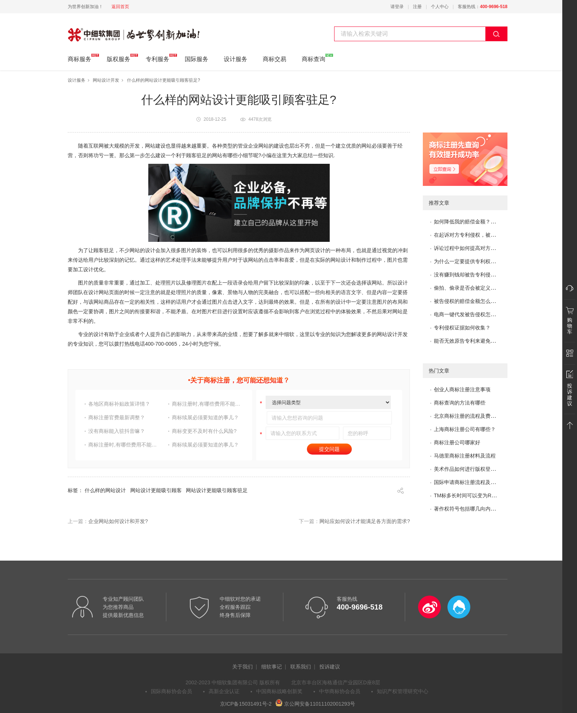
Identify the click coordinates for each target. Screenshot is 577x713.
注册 (417, 6)
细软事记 (271, 667)
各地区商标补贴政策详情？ (119, 404)
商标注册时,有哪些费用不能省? (207, 404)
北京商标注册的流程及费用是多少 (472, 416)
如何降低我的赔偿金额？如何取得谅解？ (480, 222)
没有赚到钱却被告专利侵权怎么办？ (475, 275)
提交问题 (329, 449)
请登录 (397, 6)
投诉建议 (329, 667)
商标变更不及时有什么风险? (204, 431)
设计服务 (235, 59)
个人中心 (440, 6)
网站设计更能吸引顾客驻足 (217, 490)
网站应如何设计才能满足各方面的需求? (364, 521)
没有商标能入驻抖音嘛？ (116, 431)
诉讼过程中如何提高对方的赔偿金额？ (477, 248)
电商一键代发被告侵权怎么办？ (470, 314)
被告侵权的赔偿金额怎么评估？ (470, 301)
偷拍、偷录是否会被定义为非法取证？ (477, 288)
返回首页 (120, 6)
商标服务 (79, 58)
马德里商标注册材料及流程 (465, 456)
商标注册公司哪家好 (457, 442)
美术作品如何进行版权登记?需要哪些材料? (483, 469)
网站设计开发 (106, 80)
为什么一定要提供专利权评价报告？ (475, 261)
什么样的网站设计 (105, 490)
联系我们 (300, 667)
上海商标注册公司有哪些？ (465, 429)
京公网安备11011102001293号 (315, 704)
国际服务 (196, 59)
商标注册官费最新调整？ (116, 417)
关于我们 (242, 667)
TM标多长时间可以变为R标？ (468, 495)
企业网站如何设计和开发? (118, 521)
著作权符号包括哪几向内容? (466, 509)
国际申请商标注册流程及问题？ (470, 482)
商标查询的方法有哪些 (459, 403)
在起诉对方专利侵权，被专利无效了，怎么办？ (488, 235)
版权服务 (118, 58)
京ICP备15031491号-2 (246, 704)
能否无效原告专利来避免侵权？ (470, 341)
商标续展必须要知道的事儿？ (205, 417)
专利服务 (157, 58)
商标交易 (274, 59)
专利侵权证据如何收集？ (462, 328)
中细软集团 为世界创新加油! (105, 30)
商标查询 (313, 58)
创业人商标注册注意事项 (462, 389)
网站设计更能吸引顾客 (156, 490)
